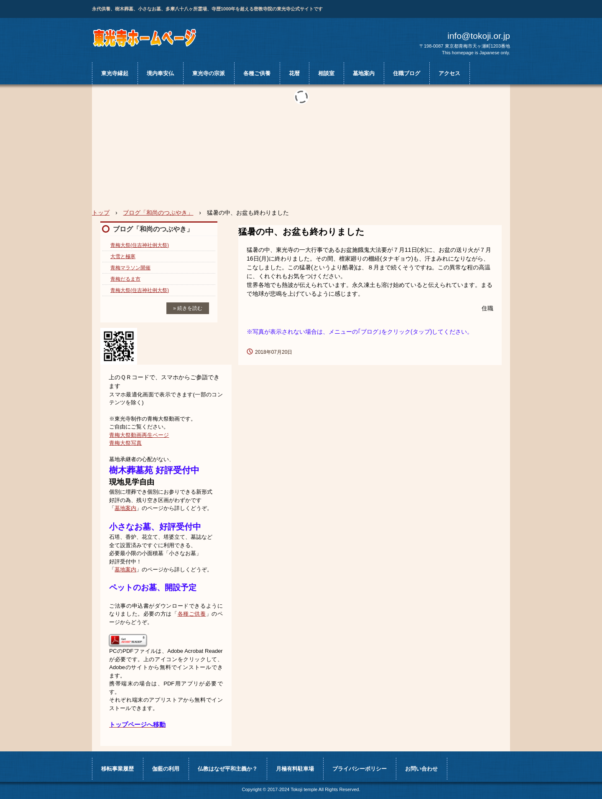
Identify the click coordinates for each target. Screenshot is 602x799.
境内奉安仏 (160, 73)
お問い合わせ (421, 769)
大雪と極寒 (122, 256)
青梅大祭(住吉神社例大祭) (139, 245)
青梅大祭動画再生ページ (139, 435)
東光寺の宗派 (208, 73)
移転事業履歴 (117, 769)
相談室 (326, 73)
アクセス (449, 73)
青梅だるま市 (125, 279)
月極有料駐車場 (295, 769)
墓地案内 (364, 73)
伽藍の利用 (165, 769)
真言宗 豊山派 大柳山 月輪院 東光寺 (145, 38)
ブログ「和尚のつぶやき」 (153, 229)
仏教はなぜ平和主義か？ (228, 769)
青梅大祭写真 (125, 443)
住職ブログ (406, 73)
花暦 (294, 73)
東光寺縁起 (114, 73)
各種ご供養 (256, 73)
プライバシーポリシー (359, 769)
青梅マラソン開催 (130, 268)
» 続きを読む (187, 308)
